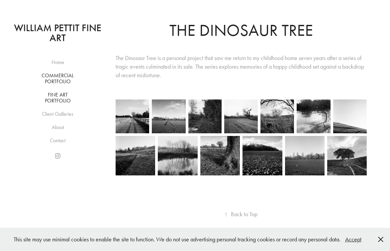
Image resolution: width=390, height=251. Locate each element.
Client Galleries (57, 114)
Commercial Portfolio (58, 78)
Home (57, 62)
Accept (353, 239)
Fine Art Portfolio (58, 98)
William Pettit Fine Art (59, 33)
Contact (57, 140)
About (58, 127)
